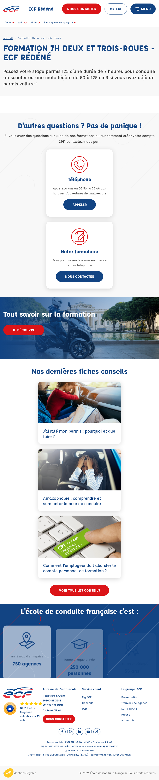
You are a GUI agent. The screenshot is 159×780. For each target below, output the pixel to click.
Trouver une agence (134, 703)
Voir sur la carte (53, 704)
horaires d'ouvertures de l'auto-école (79, 193)
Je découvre (23, 330)
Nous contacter (81, 9)
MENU (143, 9)
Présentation (129, 697)
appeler (79, 204)
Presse (125, 714)
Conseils (87, 703)
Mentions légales (24, 773)
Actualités (128, 720)
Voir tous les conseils (79, 590)
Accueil (8, 38)
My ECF (87, 697)
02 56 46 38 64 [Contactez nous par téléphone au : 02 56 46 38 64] (52, 710)
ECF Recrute (129, 708)
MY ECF (116, 9)
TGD (84, 708)
